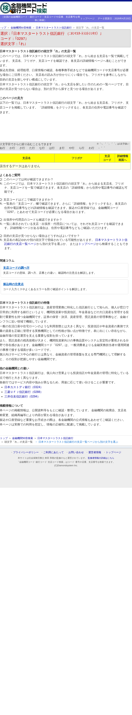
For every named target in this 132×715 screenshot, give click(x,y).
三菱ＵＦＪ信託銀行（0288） (23, 391)
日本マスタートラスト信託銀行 (54, 27)
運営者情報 (94, 452)
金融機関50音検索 (21, 27)
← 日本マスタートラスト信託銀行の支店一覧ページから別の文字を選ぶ (76, 441)
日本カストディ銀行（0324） (23, 387)
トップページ (87, 18)
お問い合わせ (76, 452)
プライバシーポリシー (26, 452)
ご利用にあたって (53, 452)
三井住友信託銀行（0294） (22, 396)
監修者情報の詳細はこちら (101, 458)
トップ (4, 438)
